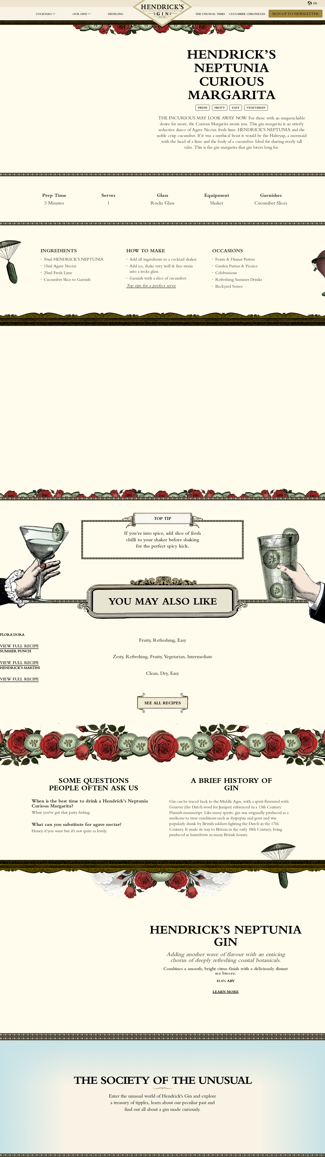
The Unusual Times (210, 14)
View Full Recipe (19, 646)
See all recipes (162, 703)
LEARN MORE (226, 991)
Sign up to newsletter (295, 13)
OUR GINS (80, 14)
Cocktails (44, 14)
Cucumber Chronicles (247, 14)
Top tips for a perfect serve (151, 285)
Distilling (115, 14)
